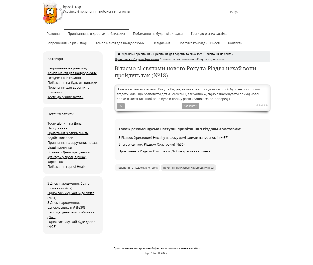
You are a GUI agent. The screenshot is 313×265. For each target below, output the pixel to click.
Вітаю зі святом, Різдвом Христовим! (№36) (151, 144)
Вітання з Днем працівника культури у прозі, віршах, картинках (69, 157)
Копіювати (190, 106)
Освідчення (161, 43)
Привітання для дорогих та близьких (96, 33)
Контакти (235, 43)
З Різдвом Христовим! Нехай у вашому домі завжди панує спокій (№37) (173, 137)
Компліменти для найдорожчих (120, 43)
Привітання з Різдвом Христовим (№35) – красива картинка (164, 151)
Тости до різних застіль (209, 33)
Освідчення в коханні (64, 78)
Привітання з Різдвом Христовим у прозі (188, 167)
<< (120, 106)
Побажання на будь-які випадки (158, 33)
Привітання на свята (217, 54)
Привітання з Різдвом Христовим (137, 59)
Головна (53, 33)
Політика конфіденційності (199, 43)
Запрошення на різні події (67, 43)
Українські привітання (134, 54)
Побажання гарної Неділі (67, 166)
